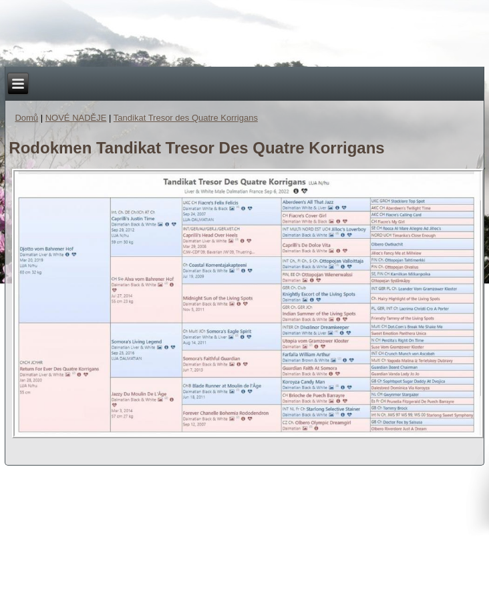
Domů (26, 118)
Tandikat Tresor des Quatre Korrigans (186, 118)
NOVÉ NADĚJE (76, 118)
